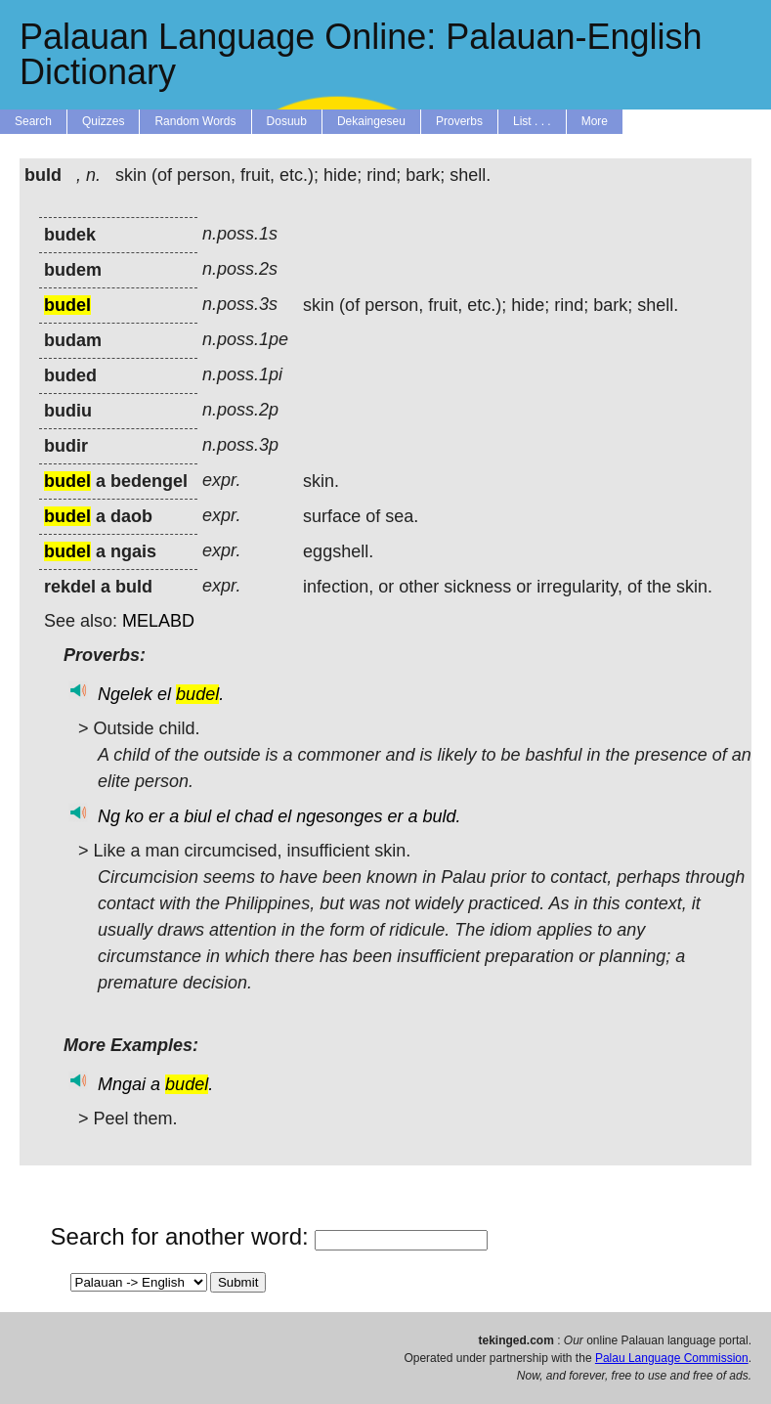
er (156, 816)
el (164, 694)
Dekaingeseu (371, 121)
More (594, 121)
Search (33, 121)
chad (254, 816)
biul (197, 816)
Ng (109, 816)
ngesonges (339, 816)
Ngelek (125, 694)
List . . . (532, 121)
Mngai (122, 1084)
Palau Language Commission (672, 1358)
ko (134, 816)
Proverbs (459, 121)
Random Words (195, 121)
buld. (441, 816)
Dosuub (287, 121)
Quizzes (103, 121)
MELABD (158, 621)
